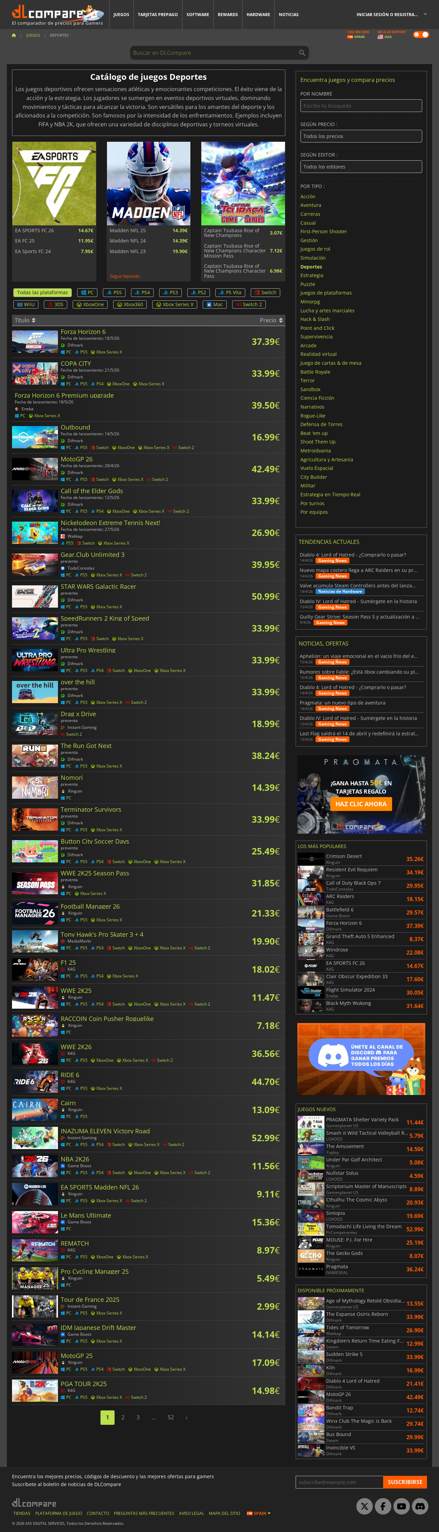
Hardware (258, 14)
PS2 (198, 292)
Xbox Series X (174, 304)
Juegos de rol (315, 249)
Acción (308, 196)
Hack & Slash (315, 319)
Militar (308, 485)
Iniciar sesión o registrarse (389, 14)
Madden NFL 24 (128, 240)
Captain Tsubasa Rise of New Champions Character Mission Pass (235, 251)
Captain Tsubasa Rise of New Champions (231, 233)
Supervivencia (316, 336)
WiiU (26, 304)
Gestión (309, 240)
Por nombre (361, 101)
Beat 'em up (314, 432)
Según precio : (361, 132)
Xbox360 (130, 304)
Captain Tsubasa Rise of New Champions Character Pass (235, 271)
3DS (55, 304)
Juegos (121, 14)
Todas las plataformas (42, 292)
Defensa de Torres (321, 424)
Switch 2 (249, 304)
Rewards (228, 14)
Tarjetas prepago (158, 14)
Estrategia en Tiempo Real (330, 494)
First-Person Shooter (323, 231)
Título (25, 320)
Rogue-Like (312, 415)
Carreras (310, 214)
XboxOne (90, 304)
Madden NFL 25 (128, 230)
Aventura (310, 205)
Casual (308, 222)
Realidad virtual (318, 354)
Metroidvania (315, 450)
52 (171, 1417)
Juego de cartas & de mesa (330, 363)
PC (87, 292)
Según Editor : (361, 162)
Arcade (308, 345)
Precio (271, 320)
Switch (265, 292)
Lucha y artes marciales (327, 310)
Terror (307, 380)
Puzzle (307, 284)
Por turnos (312, 503)
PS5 (114, 292)
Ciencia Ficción (317, 398)
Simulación (313, 257)
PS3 (170, 292)
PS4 (142, 292)
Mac (214, 304)
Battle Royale (315, 371)
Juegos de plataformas (326, 292)
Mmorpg (310, 301)
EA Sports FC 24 (33, 251)
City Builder (313, 476)
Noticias (289, 14)
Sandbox (310, 389)
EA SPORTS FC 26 (34, 230)
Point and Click (317, 327)
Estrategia (311, 275)
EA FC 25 (25, 240)
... (154, 1417)
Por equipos (314, 512)
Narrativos (312, 406)
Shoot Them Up (318, 441)
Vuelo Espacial (316, 468)
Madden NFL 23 (128, 251)
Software (198, 14)
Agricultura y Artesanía (326, 459)
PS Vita (230, 292)
